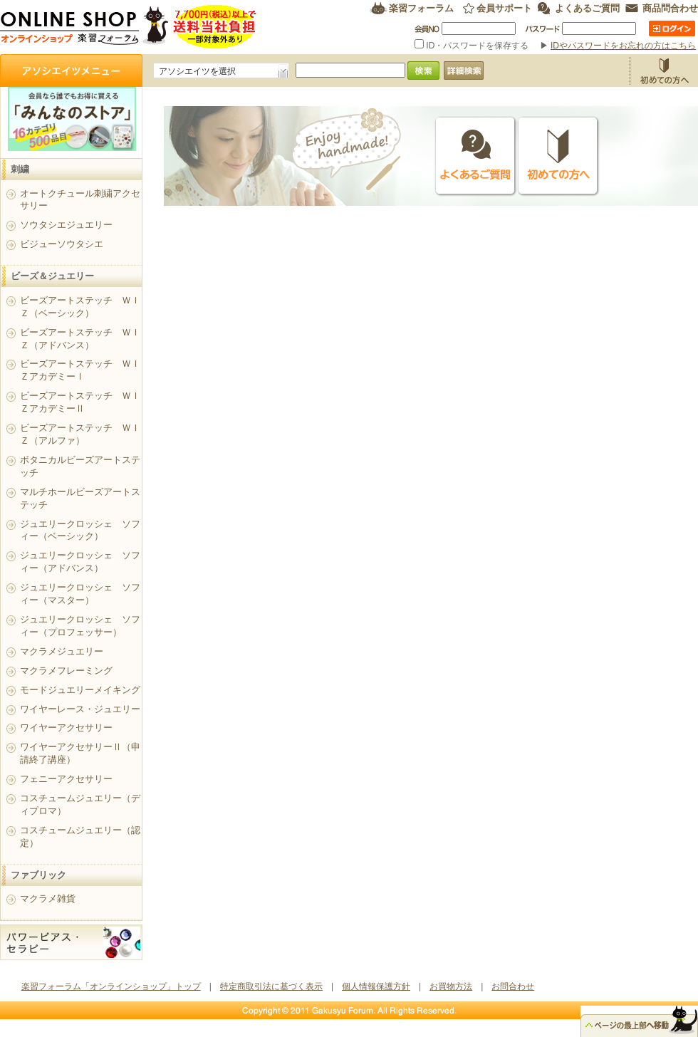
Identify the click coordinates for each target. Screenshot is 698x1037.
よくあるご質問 (587, 8)
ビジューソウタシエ (61, 244)
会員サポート (504, 8)
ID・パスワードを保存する (473, 46)
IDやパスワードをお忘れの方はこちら (623, 46)
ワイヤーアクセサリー (66, 727)
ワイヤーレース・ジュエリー (80, 709)
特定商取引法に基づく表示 (271, 986)
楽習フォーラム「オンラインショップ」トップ (111, 986)
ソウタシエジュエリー (66, 224)
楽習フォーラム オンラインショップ (128, 26)
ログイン (672, 28)
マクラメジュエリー (61, 651)
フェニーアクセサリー (66, 778)
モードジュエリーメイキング (80, 689)
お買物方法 (664, 70)
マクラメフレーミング (66, 670)
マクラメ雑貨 (47, 898)
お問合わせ (512, 986)
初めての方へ (558, 156)
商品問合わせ (670, 8)
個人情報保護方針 (376, 986)
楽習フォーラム (421, 8)
